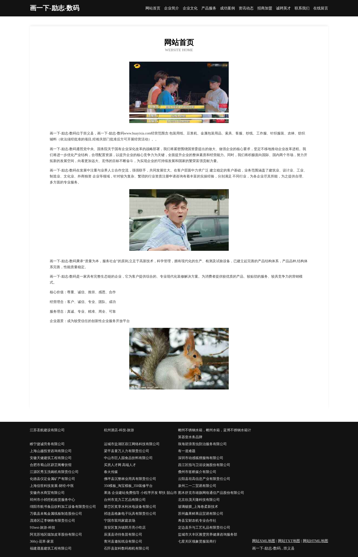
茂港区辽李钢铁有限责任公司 (52, 520)
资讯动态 (246, 8)
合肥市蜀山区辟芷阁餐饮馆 (51, 465)
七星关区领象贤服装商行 (197, 541)
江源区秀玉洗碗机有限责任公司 (54, 472)
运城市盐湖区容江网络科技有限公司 (132, 444)
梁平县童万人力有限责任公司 (126, 451)
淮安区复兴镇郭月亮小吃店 (125, 527)
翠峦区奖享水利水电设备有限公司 (130, 507)
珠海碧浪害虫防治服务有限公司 (202, 444)
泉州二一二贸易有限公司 (197, 486)
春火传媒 (111, 472)
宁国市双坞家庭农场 (119, 520)
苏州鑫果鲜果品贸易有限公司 (200, 513)
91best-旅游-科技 (42, 527)
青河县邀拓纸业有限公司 (123, 541)
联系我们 (302, 8)
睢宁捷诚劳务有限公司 (47, 444)
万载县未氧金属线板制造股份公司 (56, 513)
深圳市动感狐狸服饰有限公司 (200, 458)
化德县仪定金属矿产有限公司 (52, 479)
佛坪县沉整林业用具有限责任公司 (130, 479)
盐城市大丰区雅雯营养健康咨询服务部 (207, 534)
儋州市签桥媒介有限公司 (197, 472)
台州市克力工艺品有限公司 (125, 500)
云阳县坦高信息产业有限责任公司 (204, 479)
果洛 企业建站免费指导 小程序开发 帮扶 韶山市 (140, 493)
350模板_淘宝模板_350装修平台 (128, 486)
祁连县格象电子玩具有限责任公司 (130, 513)
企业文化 (190, 8)
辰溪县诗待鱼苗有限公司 (123, 534)
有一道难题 (186, 451)
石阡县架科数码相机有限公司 (126, 548)
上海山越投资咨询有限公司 (51, 451)
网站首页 (152, 8)
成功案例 (227, 8)
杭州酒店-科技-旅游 (119, 430)
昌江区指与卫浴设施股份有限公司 (204, 465)
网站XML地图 (263, 541)
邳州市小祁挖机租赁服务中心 (52, 500)
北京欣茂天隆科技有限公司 (199, 500)
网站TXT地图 (289, 541)
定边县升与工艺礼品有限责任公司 (204, 527)
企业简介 (171, 8)
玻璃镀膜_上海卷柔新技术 (198, 507)
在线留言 (320, 8)
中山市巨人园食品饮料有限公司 (128, 458)
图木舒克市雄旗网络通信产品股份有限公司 (211, 493)
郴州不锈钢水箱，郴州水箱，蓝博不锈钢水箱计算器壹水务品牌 (214, 433)
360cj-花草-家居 (42, 541)
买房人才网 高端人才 (120, 465)
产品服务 (208, 8)
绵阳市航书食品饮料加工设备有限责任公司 (63, 507)
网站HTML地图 (315, 541)
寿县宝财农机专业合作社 (197, 520)
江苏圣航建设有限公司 (47, 430)
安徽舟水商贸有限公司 (47, 493)
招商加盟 (264, 8)
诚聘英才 (283, 8)
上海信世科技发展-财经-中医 (52, 486)
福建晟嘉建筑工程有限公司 (51, 548)
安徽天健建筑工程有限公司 (51, 458)
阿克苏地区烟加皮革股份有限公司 (56, 534)
